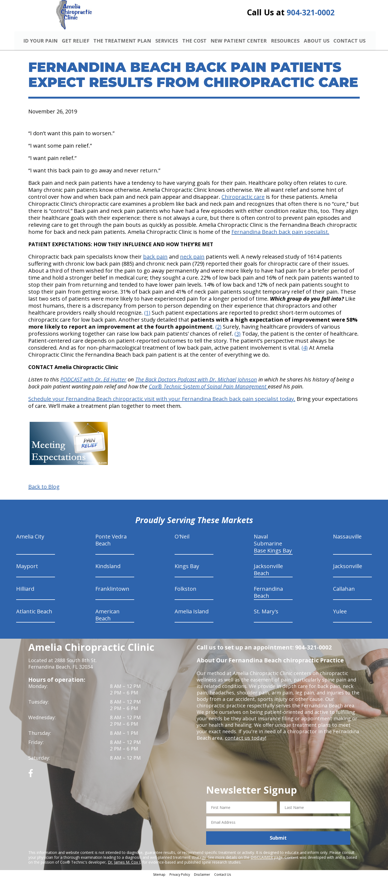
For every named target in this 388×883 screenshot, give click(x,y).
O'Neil (182, 541)
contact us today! (245, 742)
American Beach (107, 619)
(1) (147, 317)
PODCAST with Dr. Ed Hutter (93, 384)
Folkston (185, 593)
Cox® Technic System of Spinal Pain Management (208, 391)
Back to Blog (44, 491)
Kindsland (107, 570)
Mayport (27, 570)
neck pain (192, 261)
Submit (278, 842)
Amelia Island (192, 616)
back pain (155, 261)
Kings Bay (187, 570)
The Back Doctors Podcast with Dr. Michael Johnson (196, 384)
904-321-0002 (310, 14)
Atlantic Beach (34, 616)
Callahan (344, 593)
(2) (218, 331)
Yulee (340, 616)
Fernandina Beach (268, 597)
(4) (305, 352)
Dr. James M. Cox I (124, 866)
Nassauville (347, 541)
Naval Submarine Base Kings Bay (273, 548)
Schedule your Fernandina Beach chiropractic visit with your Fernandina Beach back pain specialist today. (161, 403)
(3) (237, 338)
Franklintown (112, 593)
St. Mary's (266, 616)
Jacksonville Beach (268, 574)
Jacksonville (347, 570)
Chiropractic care (243, 201)
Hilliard (25, 593)
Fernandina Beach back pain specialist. (280, 236)
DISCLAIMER (262, 861)
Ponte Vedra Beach (111, 544)
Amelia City (30, 541)
